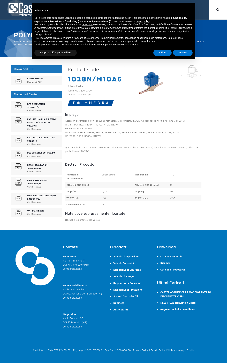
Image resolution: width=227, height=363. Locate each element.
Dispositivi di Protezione (127, 289)
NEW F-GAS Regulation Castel (178, 302)
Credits (190, 350)
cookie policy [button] (142, 21)
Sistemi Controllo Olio (126, 296)
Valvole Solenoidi (123, 263)
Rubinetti (119, 302)
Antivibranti (120, 309)
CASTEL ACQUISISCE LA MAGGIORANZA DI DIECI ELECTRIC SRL (185, 294)
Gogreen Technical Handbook (177, 309)
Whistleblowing (176, 350)
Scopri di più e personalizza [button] (55, 52)
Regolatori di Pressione (127, 283)
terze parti (87, 24)
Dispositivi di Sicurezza (127, 269)
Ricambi (165, 262)
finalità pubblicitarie (54, 31)
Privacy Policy (140, 350)
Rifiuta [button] (162, 52)
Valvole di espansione (126, 256)
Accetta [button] (182, 52)
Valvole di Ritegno (124, 276)
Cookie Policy (158, 350)
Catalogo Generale (171, 256)
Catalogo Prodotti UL (172, 269)
